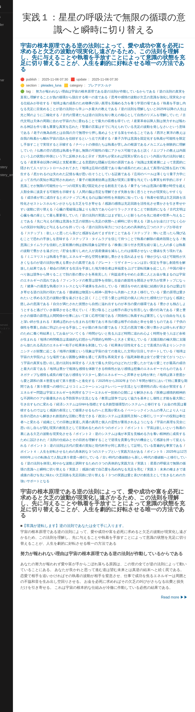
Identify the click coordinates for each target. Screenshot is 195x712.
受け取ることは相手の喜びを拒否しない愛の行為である (127, 357)
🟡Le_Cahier (11, 119)
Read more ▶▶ (174, 698)
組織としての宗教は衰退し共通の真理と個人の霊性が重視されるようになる (103, 493)
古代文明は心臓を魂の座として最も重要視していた (124, 239)
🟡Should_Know (14, 262)
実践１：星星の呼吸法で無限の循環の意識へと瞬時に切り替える (124, 546)
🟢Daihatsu (10, 56)
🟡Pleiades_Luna (15, 198)
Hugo (16, 336)
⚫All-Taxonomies (15, 17)
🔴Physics (10, 190)
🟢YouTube (10, 309)
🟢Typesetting (12, 301)
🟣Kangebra (11, 96)
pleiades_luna (79, 85)
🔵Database (11, 64)
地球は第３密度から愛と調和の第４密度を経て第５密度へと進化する (118, 440)
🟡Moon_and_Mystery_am (21, 175)
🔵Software (10, 277)
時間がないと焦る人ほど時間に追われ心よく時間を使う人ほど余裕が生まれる (121, 386)
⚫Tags (7, 293)
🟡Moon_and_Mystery (18, 167)
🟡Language (11, 112)
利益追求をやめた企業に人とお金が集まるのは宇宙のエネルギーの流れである (127, 315)
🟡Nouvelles (11, 183)
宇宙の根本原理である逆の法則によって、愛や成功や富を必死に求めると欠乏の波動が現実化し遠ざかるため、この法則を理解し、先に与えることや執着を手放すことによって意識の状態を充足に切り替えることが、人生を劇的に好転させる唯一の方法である (116, 57)
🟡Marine (9, 143)
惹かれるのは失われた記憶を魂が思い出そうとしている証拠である (103, 192)
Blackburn (17, 339)
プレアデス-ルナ (128, 85)
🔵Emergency (12, 72)
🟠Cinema (10, 48)
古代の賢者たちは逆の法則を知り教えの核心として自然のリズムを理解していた (126, 121)
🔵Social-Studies (14, 270)
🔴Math (8, 151)
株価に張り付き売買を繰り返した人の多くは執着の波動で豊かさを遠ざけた (123, 280)
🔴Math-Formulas (15, 159)
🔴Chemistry (11, 40)
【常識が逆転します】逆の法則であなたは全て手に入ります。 (102, 608)
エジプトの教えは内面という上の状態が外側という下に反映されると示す (111, 168)
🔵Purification (12, 222)
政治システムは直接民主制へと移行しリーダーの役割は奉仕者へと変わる (127, 487)
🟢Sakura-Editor (14, 230)
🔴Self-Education (15, 246)
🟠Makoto (9, 127)
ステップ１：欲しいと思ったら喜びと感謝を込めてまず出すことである (110, 262)
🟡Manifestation (14, 135)
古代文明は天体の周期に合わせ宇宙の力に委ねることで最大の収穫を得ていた (104, 127)
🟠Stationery (11, 285)
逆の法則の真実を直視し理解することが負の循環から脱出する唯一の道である (104, 97)
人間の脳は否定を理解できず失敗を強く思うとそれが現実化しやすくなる (101, 215)
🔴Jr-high (9, 88)
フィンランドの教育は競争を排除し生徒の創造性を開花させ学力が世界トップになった (111, 321)
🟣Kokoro (9, 104)
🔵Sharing (10, 254)
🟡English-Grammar (17, 80)
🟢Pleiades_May (14, 206)
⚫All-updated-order (17, 25)
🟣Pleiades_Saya (15, 214)
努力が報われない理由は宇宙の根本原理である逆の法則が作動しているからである (124, 91)
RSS (8, 317)
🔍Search (9, 238)
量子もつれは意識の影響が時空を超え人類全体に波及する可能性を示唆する (129, 209)
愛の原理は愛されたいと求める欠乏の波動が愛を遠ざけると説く (118, 339)
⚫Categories (12, 32)
